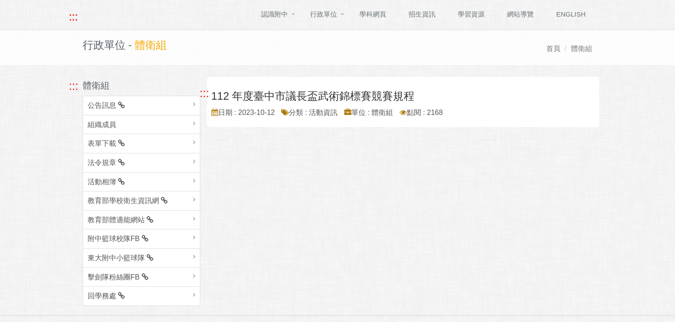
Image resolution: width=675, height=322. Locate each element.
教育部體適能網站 (120, 220)
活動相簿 (106, 182)
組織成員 (102, 124)
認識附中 (274, 14)
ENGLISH (571, 14)
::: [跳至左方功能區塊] (73, 86)
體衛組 (581, 48)
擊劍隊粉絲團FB (118, 277)
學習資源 (471, 14)
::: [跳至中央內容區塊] (204, 93)
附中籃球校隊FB (118, 238)
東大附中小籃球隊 (120, 258)
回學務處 (106, 296)
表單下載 (106, 143)
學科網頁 (372, 14)
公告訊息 (106, 105)
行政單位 (323, 14)
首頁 (553, 48)
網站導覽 (520, 14)
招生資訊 (422, 14)
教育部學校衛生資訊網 (128, 200)
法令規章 (106, 162)
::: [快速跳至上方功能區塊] (73, 16)
